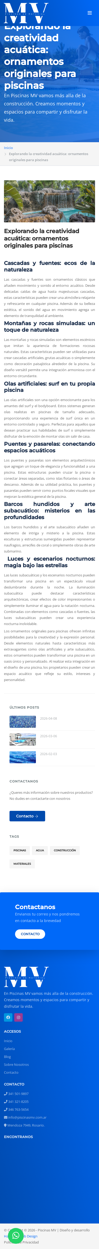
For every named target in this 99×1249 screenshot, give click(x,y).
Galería (9, 1048)
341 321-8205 (16, 1101)
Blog (7, 1056)
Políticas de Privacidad (21, 1242)
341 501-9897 (16, 1093)
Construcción (65, 850)
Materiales (22, 864)
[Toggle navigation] (89, 13)
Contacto (27, 816)
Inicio (8, 147)
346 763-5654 (16, 1109)
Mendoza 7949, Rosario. (24, 1125)
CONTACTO (30, 934)
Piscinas (19, 850)
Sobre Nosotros (16, 1064)
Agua (40, 850)
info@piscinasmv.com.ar (25, 1117)
